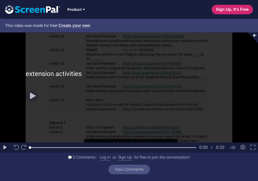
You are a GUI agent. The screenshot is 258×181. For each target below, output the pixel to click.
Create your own (74, 25)
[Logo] (30, 9)
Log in (105, 157)
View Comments (129, 169)
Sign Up (125, 157)
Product (76, 9)
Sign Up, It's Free (232, 9)
